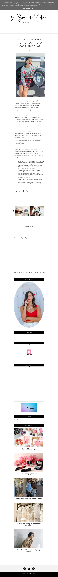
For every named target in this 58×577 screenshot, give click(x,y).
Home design (28, 199)
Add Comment (31, 51)
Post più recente (19, 273)
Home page (29, 273)
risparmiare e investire (27, 125)
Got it (34, 8)
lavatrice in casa (28, 161)
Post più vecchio (39, 273)
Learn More (26, 8)
